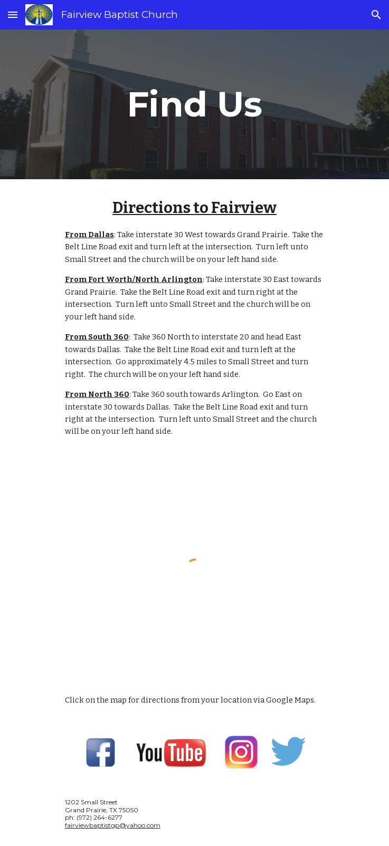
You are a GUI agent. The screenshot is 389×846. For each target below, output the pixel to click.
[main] (194, 104)
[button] (12, 14)
